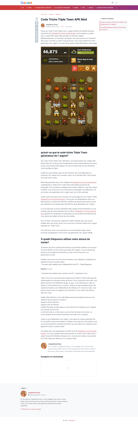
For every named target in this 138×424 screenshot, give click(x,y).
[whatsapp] (36, 30)
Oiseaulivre (72, 420)
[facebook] (36, 22)
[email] (36, 40)
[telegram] (36, 33)
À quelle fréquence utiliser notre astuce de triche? (113, 28)
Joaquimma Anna (34, 392)
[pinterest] (36, 37)
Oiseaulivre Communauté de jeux (64, 33)
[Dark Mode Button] (113, 3)
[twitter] (36, 26)
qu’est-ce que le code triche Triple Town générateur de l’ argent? (114, 23)
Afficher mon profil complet (31, 409)
